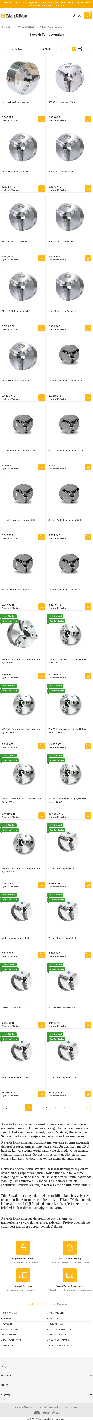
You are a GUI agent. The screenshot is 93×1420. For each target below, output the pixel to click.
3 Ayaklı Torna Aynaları (51, 27)
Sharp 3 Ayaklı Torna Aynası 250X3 (19, 450)
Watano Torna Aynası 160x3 (15, 1007)
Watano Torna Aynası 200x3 (62, 1007)
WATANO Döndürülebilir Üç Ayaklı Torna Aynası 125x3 (21, 661)
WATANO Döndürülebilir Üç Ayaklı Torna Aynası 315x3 (21, 800)
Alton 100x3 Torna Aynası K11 (62, 311)
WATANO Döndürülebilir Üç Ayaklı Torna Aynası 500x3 (21, 870)
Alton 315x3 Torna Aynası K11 (16, 171)
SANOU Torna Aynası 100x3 (61, 102)
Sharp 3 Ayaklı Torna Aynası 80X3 (65, 589)
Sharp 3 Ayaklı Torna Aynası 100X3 (19, 589)
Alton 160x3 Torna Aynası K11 (62, 241)
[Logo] (14, 15)
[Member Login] (80, 15)
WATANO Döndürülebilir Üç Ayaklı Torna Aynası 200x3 (21, 731)
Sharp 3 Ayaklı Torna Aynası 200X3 (65, 450)
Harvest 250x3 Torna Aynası (16, 102)
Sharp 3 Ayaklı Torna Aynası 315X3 (65, 380)
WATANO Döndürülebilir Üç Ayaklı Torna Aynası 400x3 (68, 800)
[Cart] (88, 15)
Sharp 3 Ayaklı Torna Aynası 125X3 (65, 520)
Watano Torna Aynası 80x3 (61, 868)
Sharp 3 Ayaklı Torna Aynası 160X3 (19, 520)
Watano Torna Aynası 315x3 (62, 1077)
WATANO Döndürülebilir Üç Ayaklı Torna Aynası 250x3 (68, 731)
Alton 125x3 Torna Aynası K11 (16, 311)
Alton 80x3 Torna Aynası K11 (15, 380)
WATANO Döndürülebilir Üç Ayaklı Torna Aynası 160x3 (68, 661)
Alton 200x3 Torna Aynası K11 (16, 241)
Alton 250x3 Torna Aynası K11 (62, 171)
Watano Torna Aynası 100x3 (15, 938)
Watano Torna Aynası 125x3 (62, 938)
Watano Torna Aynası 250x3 (16, 1077)
